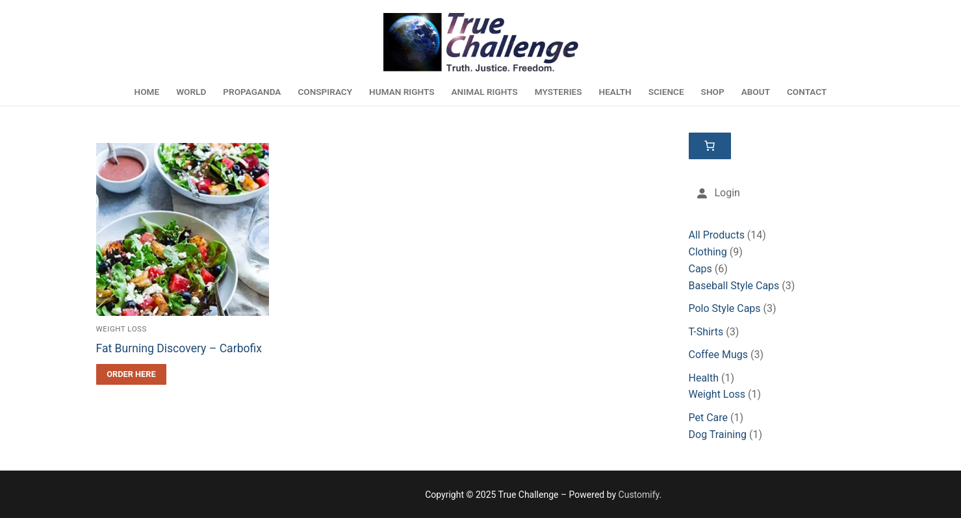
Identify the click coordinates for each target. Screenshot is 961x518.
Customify (639, 494)
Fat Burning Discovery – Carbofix (179, 348)
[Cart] (710, 146)
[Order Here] (131, 374)
